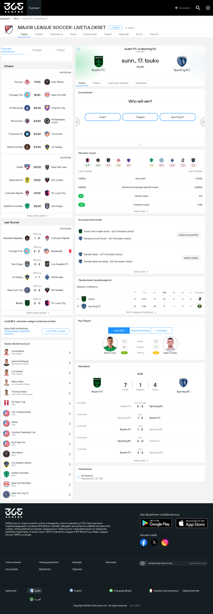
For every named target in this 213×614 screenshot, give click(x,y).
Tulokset (34, 8)
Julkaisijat (77, 562)
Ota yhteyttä (11, 569)
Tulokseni (182, 8)
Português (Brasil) (120, 591)
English (75, 591)
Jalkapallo (7, 18)
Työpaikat (77, 569)
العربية (35, 599)
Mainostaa (111, 562)
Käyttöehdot (45, 569)
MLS (18, 18)
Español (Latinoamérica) (163, 591)
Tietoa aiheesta (13, 562)
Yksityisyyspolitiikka (48, 562)
